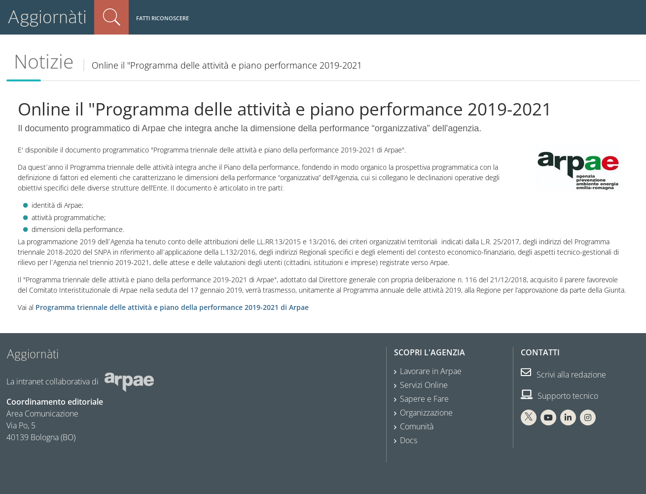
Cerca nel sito (111, 17)
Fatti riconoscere (162, 18)
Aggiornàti (47, 17)
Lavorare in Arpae (431, 371)
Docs (408, 440)
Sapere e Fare (424, 398)
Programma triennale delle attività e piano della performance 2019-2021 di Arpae (172, 307)
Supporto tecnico (559, 395)
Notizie (43, 61)
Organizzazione (426, 412)
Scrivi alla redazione (563, 374)
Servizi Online (424, 385)
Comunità (416, 426)
